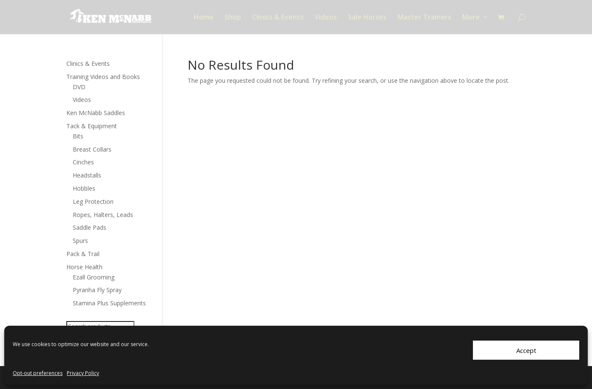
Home (203, 18)
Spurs (80, 241)
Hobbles (84, 188)
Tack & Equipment (91, 126)
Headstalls (87, 175)
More (471, 18)
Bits (78, 136)
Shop (233, 18)
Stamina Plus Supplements (109, 303)
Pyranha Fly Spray (97, 290)
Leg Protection (93, 201)
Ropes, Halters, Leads (103, 215)
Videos (326, 18)
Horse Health (84, 267)
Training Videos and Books (103, 77)
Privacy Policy (83, 373)
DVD (79, 87)
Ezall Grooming (93, 277)
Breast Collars (92, 149)
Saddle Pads (89, 227)
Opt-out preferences (38, 373)
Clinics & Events (278, 18)
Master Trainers (424, 18)
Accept (526, 350)
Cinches (83, 162)
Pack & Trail (83, 254)
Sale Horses (367, 18)
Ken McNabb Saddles (95, 113)
